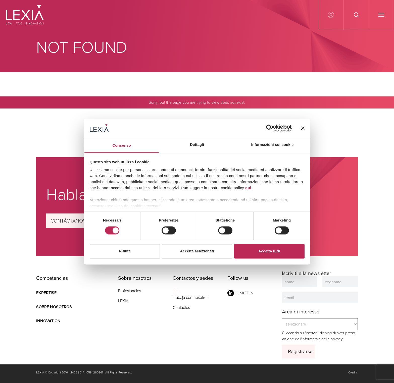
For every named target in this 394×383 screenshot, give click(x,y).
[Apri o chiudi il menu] (381, 15)
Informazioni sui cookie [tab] (272, 145)
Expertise (46, 293)
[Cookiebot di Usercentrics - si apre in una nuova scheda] (270, 128)
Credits (353, 372)
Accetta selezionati (197, 251)
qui (248, 188)
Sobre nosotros (54, 307)
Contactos (181, 307)
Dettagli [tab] (197, 145)
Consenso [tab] (121, 145)
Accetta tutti (269, 251)
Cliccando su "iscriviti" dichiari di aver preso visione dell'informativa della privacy (320, 324)
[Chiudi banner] (303, 128)
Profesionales (129, 291)
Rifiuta (125, 251)
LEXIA (123, 301)
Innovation (48, 321)
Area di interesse (300, 311)
